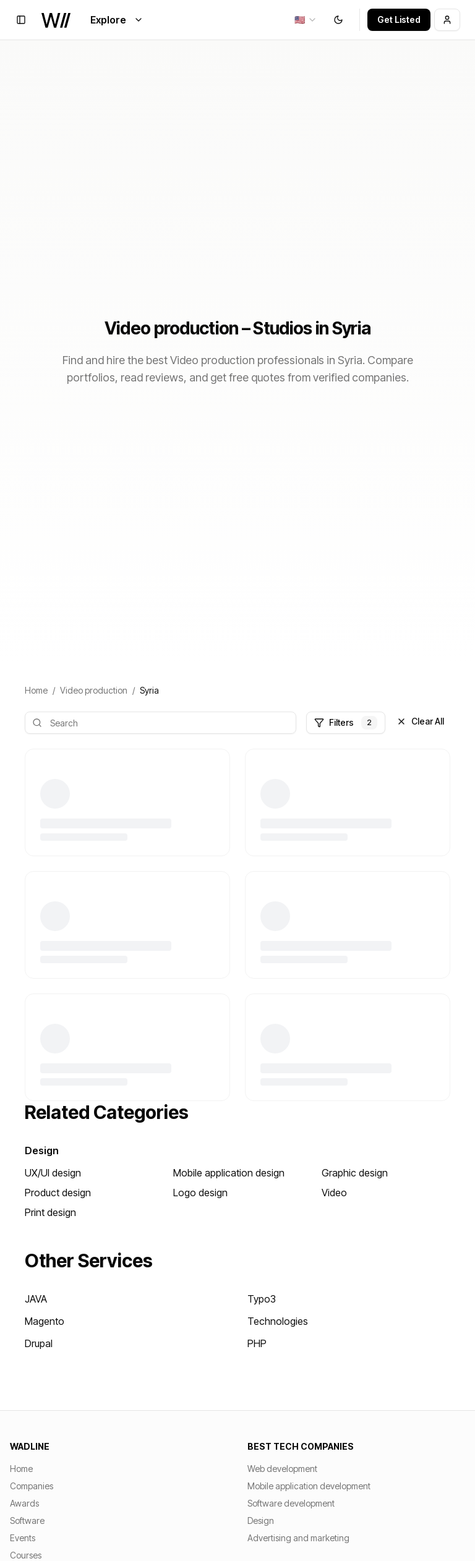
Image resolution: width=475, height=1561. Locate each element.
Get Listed (399, 19)
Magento (44, 1321)
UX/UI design (53, 1173)
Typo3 (261, 1299)
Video (334, 1192)
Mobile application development (308, 1486)
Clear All (420, 721)
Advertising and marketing (298, 1538)
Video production (93, 690)
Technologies (277, 1321)
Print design (50, 1212)
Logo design (200, 1192)
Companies (31, 1486)
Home (36, 690)
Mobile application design (229, 1173)
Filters (345, 722)
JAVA (36, 1299)
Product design (58, 1192)
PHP (257, 1343)
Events (22, 1538)
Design (42, 1150)
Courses (25, 1555)
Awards (24, 1503)
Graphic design (355, 1173)
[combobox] (306, 20)
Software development (291, 1503)
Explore (116, 20)
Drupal (39, 1343)
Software (27, 1520)
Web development (282, 1468)
